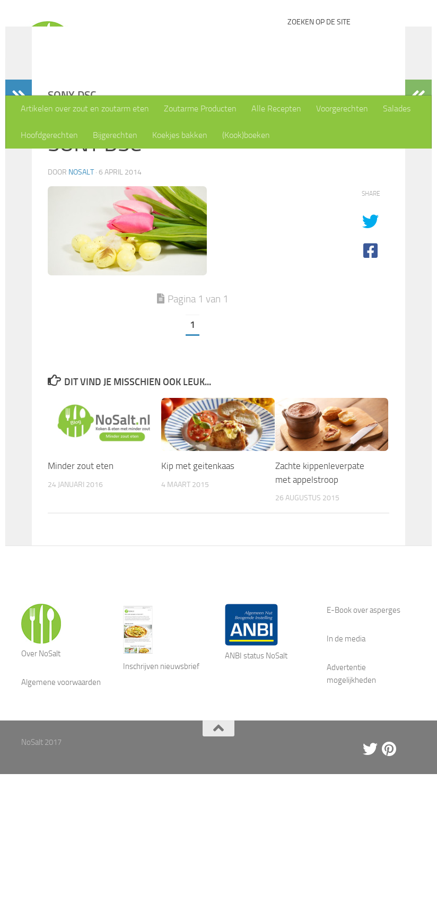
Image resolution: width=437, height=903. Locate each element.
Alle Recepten (276, 108)
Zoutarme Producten (200, 108)
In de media (346, 708)
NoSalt (81, 241)
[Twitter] (370, 818)
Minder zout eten (80, 534)
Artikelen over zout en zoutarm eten (85, 108)
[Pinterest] (389, 818)
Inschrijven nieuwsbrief (161, 735)
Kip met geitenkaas (197, 534)
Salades (396, 108)
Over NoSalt (40, 722)
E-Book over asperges (363, 679)
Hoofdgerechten (49, 135)
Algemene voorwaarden (61, 751)
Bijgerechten (115, 135)
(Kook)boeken (246, 135)
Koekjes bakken (179, 135)
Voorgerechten (342, 108)
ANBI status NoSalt (256, 725)
